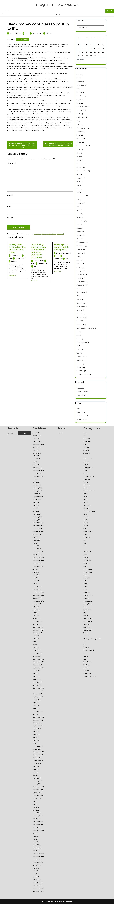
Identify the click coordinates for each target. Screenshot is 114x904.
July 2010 (36, 868)
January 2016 (37, 685)
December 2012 (38, 787)
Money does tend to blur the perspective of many (17, 248)
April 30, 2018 (39, 261)
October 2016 (37, 665)
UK (78, 335)
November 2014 (38, 720)
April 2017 (36, 647)
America (79, 96)
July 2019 (36, 572)
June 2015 (36, 702)
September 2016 (38, 668)
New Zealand (81, 242)
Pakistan (79, 249)
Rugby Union (81, 285)
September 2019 (38, 566)
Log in (79, 408)
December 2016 (38, 659)
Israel (78, 214)
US (77, 346)
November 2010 (38, 856)
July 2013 (36, 766)
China (78, 124)
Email (9, 206)
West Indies (80, 357)
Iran (78, 207)
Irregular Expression (57, 4)
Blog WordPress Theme (50, 901)
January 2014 (37, 749)
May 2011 (36, 839)
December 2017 (38, 627)
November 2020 (38, 525)
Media (79, 228)
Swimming (80, 314)
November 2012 (38, 790)
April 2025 (36, 438)
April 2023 (36, 464)
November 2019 (38, 560)
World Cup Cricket (83, 374)
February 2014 (37, 746)
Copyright (80, 132)
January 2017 (37, 656)
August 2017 (37, 636)
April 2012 (36, 810)
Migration (80, 235)
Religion (79, 278)
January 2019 (37, 589)
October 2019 (37, 563)
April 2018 (36, 615)
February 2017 (37, 653)
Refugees (80, 271)
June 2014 (36, 734)
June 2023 (36, 459)
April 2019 (36, 581)
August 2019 (37, 569)
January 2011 (37, 850)
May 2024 (36, 450)
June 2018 (36, 610)
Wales (79, 349)
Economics (80, 164)
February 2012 (37, 816)
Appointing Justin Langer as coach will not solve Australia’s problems (38, 251)
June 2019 (36, 575)
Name (10, 195)
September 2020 (38, 531)
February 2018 (37, 621)
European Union (82, 171)
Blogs (78, 121)
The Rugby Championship (85, 328)
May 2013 (36, 772)
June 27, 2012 (16, 255)
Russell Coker (81, 395)
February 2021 (37, 517)
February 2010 (37, 882)
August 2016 (37, 671)
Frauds (79, 189)
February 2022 (38, 488)
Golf (78, 192)
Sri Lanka (80, 310)
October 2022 (37, 473)
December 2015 (38, 688)
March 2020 (37, 549)
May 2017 (36, 644)
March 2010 (37, 880)
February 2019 (37, 586)
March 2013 (36, 778)
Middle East (80, 232)
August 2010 (37, 865)
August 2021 (37, 499)
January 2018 (37, 624)
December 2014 (38, 717)
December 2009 (38, 888)
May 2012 (36, 807)
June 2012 (36, 804)
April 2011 (36, 842)
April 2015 (36, 705)
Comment (11, 163)
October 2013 (37, 758)
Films (78, 174)
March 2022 (37, 485)
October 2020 (37, 528)
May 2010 (36, 874)
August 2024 (37, 447)
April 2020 (36, 546)
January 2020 (37, 554)
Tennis (79, 321)
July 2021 (36, 502)
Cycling (79, 149)
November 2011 (38, 824)
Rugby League (81, 282)
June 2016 (36, 676)
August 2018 (37, 604)
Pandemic (80, 253)
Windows (80, 364)
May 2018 (36, 613)
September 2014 (38, 726)
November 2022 (38, 470)
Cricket (19, 39)
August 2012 (37, 798)
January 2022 (37, 491)
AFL (78, 89)
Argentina (80, 99)
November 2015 (38, 691)
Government (81, 196)
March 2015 (36, 708)
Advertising (80, 82)
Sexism (79, 299)
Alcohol (79, 92)
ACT (78, 78)
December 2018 (38, 592)
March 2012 (36, 813)
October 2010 (37, 859)
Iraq (78, 210)
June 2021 (36, 505)
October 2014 (37, 723)
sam (26, 33)
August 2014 (37, 729)
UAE (78, 332)
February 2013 (37, 781)
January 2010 (37, 885)
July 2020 (36, 537)
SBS (78, 296)
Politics (79, 264)
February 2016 (37, 682)
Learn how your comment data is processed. (49, 234)
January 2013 (37, 784)
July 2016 (36, 673)
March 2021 (36, 514)
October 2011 (37, 827)
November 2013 (38, 755)
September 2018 (38, 601)
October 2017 (37, 633)
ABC (78, 74)
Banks (79, 114)
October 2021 (37, 494)
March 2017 (36, 650)
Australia (79, 110)
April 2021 (36, 511)
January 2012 (37, 819)
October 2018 (37, 598)
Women (79, 367)
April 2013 (36, 775)
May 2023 (36, 462)
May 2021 (36, 508)
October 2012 (37, 792)
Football (79, 178)
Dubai (79, 160)
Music (78, 239)
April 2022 (36, 482)
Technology (80, 317)
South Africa (81, 307)
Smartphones (81, 303)
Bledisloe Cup (81, 117)
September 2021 (38, 496)
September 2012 (38, 795)
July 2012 (36, 801)
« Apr (78, 62)
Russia (79, 289)
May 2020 (36, 543)
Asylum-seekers (82, 107)
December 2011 (38, 821)
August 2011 (37, 833)
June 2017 (36, 642)
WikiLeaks (80, 360)
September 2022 (38, 476)
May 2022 (36, 479)
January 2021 (37, 520)
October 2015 (37, 694)
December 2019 (38, 557)
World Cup (80, 371)
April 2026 (36, 433)
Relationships (81, 274)
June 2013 (36, 769)
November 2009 (38, 891)
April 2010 (36, 877)
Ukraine (79, 339)
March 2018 (37, 618)
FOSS (78, 182)
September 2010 (38, 862)
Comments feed (82, 416)
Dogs (78, 153)
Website (10, 217)
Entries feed (81, 412)
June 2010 (36, 871)
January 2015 (37, 714)
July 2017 (36, 639)
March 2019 (37, 584)
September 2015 (38, 697)
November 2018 (38, 595)
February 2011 (37, 848)
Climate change (82, 128)
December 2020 (38, 523)
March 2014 (37, 743)
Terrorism (80, 324)
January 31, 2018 (15, 33)
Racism (79, 267)
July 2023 (36, 456)
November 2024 (38, 444)
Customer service (82, 146)
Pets (78, 257)
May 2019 (36, 578)
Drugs (79, 157)
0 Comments (21, 258)
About (58, 14)
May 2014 (36, 737)
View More (12, 276)
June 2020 (36, 540)
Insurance (80, 203)
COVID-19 (80, 139)
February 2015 (37, 711)
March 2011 (36, 845)
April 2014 (36, 740)
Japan (79, 217)
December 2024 (38, 441)
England (79, 167)
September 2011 (38, 830)
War (78, 353)
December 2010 (38, 853)
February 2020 (38, 552)
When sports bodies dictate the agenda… (61, 247)
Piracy (79, 260)
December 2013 (38, 752)
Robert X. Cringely (83, 391)
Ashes (79, 103)
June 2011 (36, 836)
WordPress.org (81, 419)
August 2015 (37, 700)
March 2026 (37, 435)
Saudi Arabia (81, 292)
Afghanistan (81, 85)
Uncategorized (82, 342)
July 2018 (36, 607)
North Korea (81, 246)
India (26, 39)
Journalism (80, 221)
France (79, 185)
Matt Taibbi (80, 388)
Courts (79, 135)
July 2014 (36, 731)
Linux (78, 224)
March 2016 (36, 679)
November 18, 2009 (63, 253)
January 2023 (37, 467)
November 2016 (38, 662)
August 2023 (37, 453)
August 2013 (37, 763)
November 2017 (38, 630)
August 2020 (37, 534)
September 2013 (38, 760)
